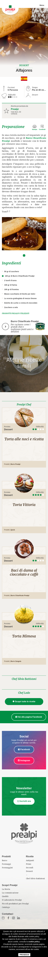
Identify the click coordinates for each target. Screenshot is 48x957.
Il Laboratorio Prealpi (12, 900)
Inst (13, 918)
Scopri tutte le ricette (24, 701)
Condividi (42, 129)
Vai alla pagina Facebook (28, 717)
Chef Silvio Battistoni (24, 679)
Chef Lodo (24, 693)
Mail (3, 918)
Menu (42, 5)
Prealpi (15, 109)
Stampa (34, 129)
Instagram (24, 760)
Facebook (24, 749)
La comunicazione (10, 893)
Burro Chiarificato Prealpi (20, 595)
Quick (13, 530)
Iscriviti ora (24, 801)
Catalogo (6, 907)
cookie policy (34, 942)
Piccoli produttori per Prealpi (15, 904)
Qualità (5, 896)
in (18, 918)
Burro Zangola (16, 661)
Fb (8, 918)
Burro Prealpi (15, 464)
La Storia (6, 889)
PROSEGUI (24, 955)
